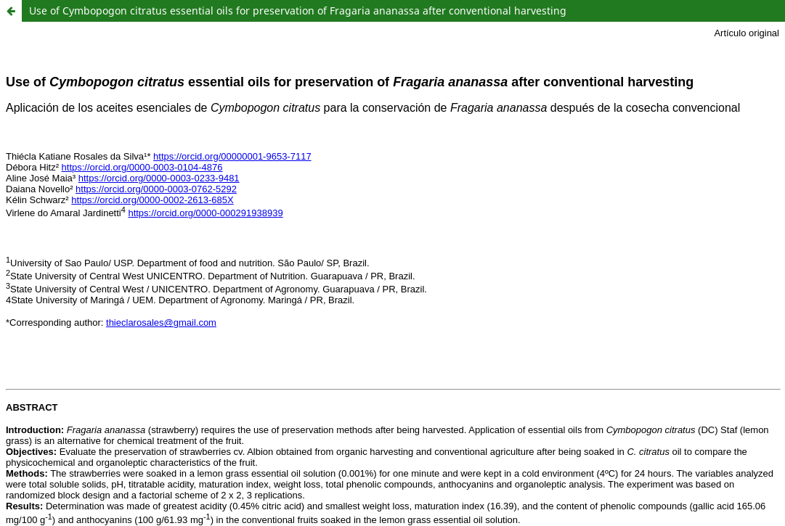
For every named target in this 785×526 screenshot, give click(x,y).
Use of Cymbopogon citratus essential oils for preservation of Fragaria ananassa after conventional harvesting (297, 10)
